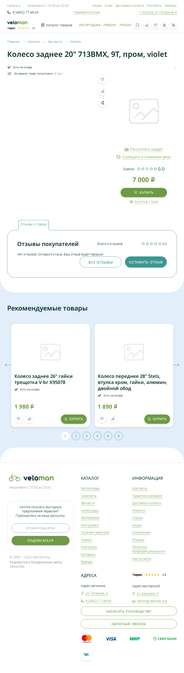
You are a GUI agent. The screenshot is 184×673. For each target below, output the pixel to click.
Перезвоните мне (86, 12)
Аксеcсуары (90, 510)
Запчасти (88, 503)
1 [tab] (65, 436)
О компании (141, 532)
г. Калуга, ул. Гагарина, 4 (158, 12)
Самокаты (89, 496)
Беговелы (88, 554)
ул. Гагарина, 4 (96, 593)
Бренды (171, 5)
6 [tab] (119, 436)
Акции (97, 5)
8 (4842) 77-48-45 (23, 12)
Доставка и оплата (129, 5)
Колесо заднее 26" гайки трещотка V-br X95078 (43, 379)
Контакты (154, 5)
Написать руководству (128, 611)
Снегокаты (89, 547)
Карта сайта (141, 558)
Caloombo (17, 566)
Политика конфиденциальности (148, 549)
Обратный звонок (129, 624)
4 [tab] (97, 436)
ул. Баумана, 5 (147, 593)
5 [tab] (108, 436)
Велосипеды (90, 488)
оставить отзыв (146, 262)
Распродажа (90, 25)
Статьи (137, 517)
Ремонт (110, 25)
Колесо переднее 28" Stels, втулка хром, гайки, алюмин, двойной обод (132, 382)
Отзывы (138, 540)
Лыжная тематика (95, 532)
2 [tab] (76, 436)
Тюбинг (86, 540)
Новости (138, 510)
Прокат (126, 25)
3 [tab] (87, 436)
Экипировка (90, 517)
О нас (109, 5)
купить (144, 192)
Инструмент (90, 525)
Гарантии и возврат (147, 496)
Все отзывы (101, 262)
